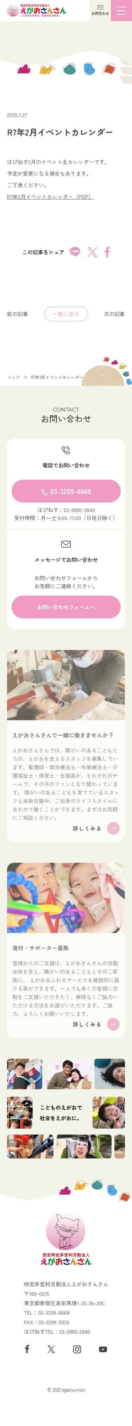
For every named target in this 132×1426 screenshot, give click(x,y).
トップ (13, 377)
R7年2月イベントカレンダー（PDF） (50, 196)
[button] (100, 10)
